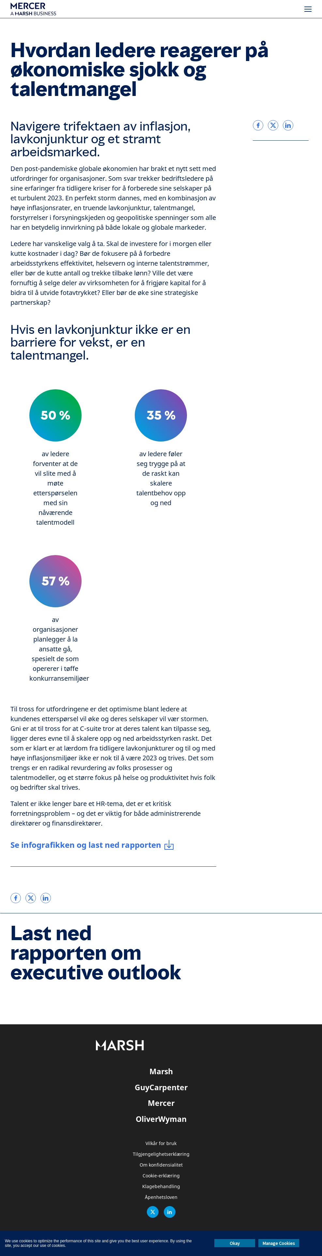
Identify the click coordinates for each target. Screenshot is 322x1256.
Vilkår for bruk (161, 1143)
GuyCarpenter (161, 1087)
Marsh (161, 1071)
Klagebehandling (161, 1186)
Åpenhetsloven (161, 1197)
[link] (16, 898)
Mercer (161, 1103)
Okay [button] (235, 1243)
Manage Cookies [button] (279, 1243)
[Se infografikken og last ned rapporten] (92, 845)
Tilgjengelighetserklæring (161, 1154)
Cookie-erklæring (161, 1175)
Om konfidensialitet (161, 1165)
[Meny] (308, 9)
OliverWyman (161, 1119)
